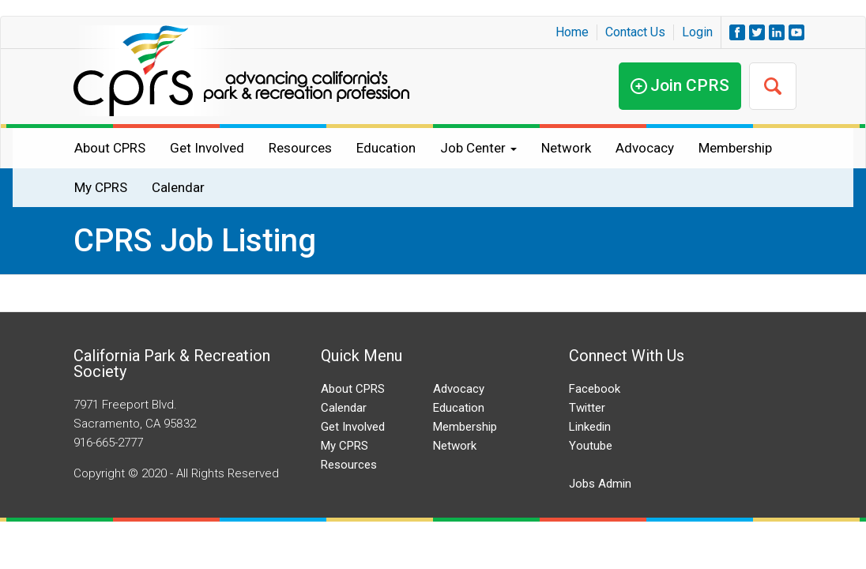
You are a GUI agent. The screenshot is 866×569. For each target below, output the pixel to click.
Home (572, 32)
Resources (300, 148)
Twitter (587, 408)
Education (386, 148)
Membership (735, 148)
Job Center (478, 148)
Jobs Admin (600, 484)
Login (697, 32)
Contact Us (635, 32)
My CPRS (100, 187)
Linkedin (590, 427)
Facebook (594, 389)
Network (566, 148)
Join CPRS (689, 85)
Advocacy (645, 148)
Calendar (178, 187)
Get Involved (207, 148)
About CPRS (109, 148)
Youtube (590, 446)
